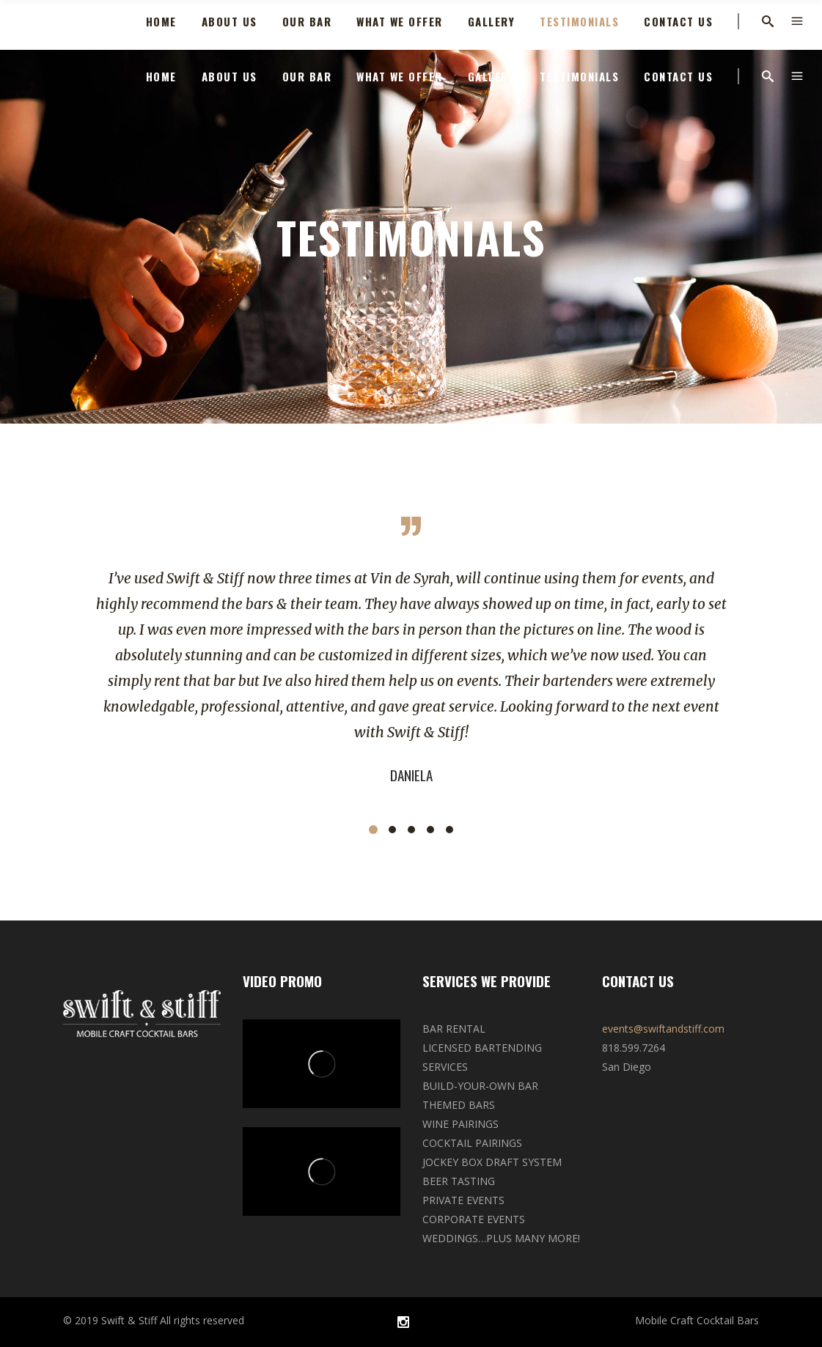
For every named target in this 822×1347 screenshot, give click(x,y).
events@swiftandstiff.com (663, 1029)
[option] (411, 676)
